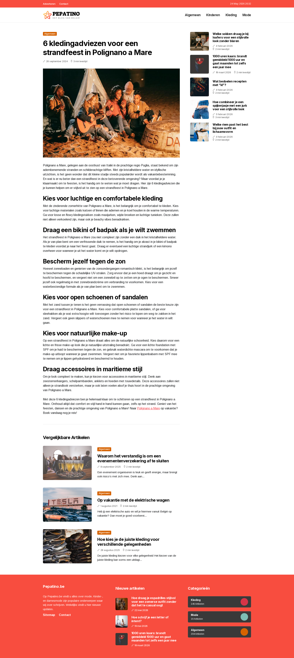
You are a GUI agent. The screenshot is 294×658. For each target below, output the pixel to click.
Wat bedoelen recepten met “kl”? (230, 83)
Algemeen (193, 15)
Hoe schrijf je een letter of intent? (150, 619)
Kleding (231, 15)
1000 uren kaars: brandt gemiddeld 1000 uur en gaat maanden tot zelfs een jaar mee (230, 61)
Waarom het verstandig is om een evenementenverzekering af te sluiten (133, 458)
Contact (63, 3)
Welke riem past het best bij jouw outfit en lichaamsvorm (230, 128)
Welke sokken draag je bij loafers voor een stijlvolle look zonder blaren (230, 37)
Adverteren (49, 3)
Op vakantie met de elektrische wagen (133, 500)
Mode (246, 15)
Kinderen (213, 15)
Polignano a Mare (148, 408)
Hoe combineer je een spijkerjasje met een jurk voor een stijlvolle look (230, 105)
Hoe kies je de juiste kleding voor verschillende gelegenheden (128, 542)
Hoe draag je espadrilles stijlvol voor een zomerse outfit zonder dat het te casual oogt (153, 601)
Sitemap (49, 614)
